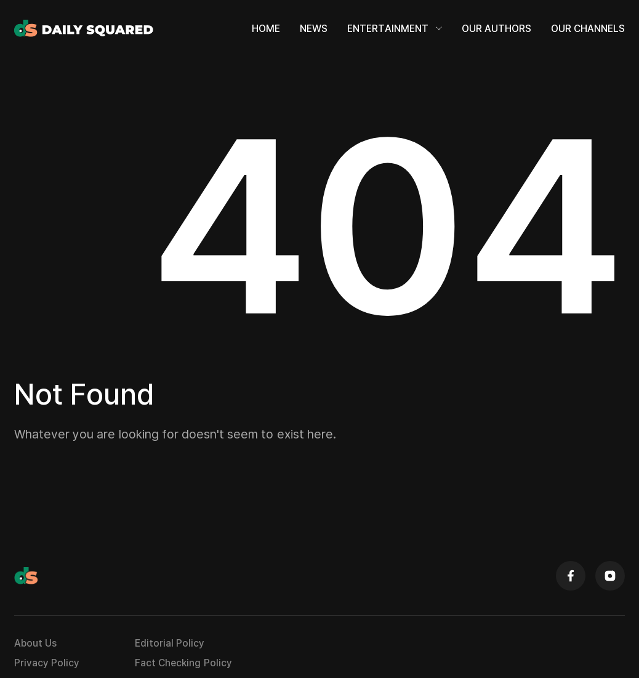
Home (266, 32)
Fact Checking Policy (183, 670)
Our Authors (496, 32)
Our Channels (588, 32)
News (314, 32)
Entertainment (394, 32)
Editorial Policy (169, 651)
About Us (35, 651)
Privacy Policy (46, 670)
